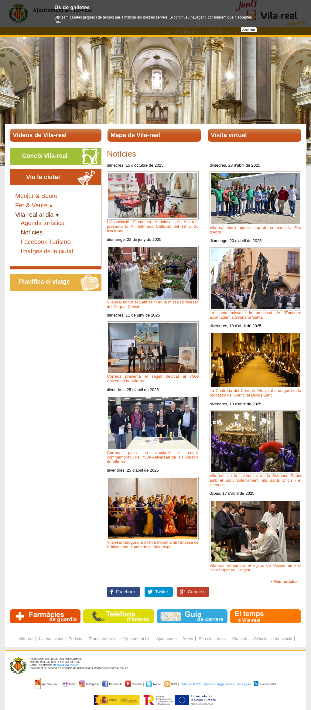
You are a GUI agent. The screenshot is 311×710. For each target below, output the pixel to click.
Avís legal (243, 684)
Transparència (102, 638)
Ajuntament (166, 638)
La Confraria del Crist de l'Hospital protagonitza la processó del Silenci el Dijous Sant (255, 392)
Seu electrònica (213, 638)
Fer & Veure (31, 205)
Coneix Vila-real (45, 155)
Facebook (125, 591)
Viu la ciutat (43, 177)
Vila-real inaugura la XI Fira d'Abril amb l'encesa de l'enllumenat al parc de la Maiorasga (153, 544)
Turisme (76, 638)
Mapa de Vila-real (135, 135)
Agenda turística (43, 223)
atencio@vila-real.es (65, 665)
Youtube (134, 684)
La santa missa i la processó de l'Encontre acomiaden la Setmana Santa (255, 315)
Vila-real (26, 638)
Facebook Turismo (46, 241)
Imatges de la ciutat (47, 251)
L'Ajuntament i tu (136, 638)
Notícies (32, 232)
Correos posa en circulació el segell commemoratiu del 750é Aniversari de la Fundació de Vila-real (153, 457)
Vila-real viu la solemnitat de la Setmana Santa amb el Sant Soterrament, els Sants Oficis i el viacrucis (255, 480)
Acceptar (248, 30)
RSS (171, 684)
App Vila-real (46, 684)
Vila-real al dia (34, 214)
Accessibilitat (264, 684)
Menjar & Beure (36, 195)
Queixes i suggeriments (219, 684)
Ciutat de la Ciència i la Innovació (262, 638)
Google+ (196, 591)
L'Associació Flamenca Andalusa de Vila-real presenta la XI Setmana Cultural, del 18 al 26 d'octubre (153, 226)
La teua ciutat (51, 638)
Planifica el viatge (44, 281)
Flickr (69, 684)
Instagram (89, 684)
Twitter (161, 591)
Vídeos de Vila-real (40, 135)
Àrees (188, 638)
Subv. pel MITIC (191, 684)
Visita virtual (229, 135)
